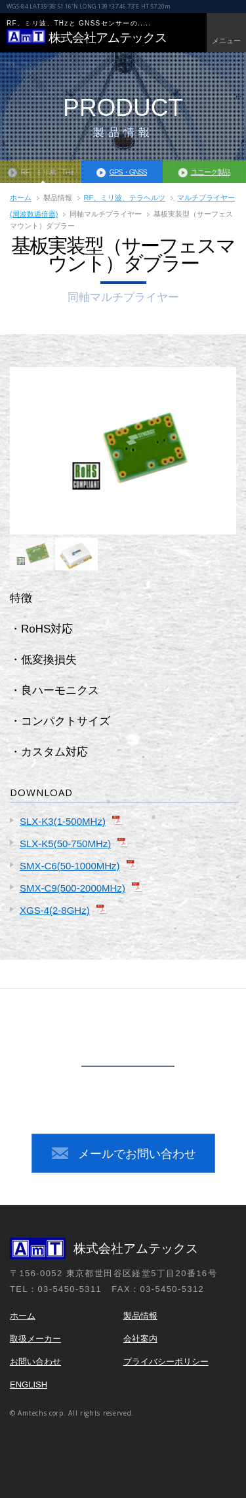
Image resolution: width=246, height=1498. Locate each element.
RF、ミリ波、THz (46, 172)
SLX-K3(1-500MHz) (63, 821)
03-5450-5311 (138, 1092)
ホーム (20, 197)
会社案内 (140, 1339)
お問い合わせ (35, 1362)
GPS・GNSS (127, 172)
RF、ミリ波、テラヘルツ (125, 197)
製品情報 (140, 1316)
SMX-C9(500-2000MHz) (72, 888)
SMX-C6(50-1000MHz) (70, 865)
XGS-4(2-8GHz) (55, 910)
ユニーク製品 (210, 172)
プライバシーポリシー (166, 1362)
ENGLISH (28, 1384)
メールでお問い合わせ (137, 1153)
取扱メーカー (35, 1339)
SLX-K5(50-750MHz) (65, 843)
